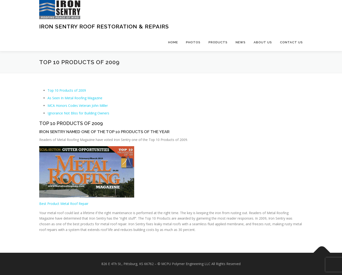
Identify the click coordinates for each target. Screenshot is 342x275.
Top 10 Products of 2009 (67, 90)
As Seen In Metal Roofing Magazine (75, 98)
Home (173, 42)
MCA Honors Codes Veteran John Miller (78, 105)
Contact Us (291, 42)
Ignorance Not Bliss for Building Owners (78, 113)
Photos (193, 42)
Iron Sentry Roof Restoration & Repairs (104, 26)
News (241, 42)
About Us (263, 42)
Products (218, 42)
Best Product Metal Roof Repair (63, 203)
